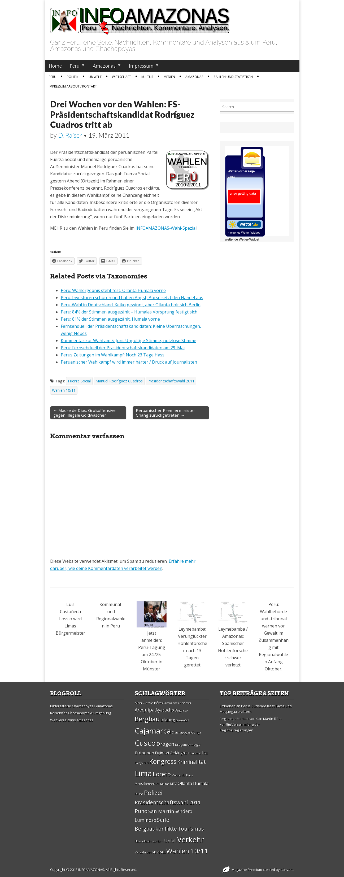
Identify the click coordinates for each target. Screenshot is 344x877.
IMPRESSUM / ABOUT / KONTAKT (73, 86)
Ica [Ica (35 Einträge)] (205, 753)
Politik (72, 77)
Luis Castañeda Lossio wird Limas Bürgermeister (70, 618)
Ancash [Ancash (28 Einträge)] (185, 703)
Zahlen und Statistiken (233, 77)
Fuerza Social (79, 380)
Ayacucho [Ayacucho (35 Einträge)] (164, 710)
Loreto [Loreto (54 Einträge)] (162, 774)
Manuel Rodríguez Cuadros (119, 380)
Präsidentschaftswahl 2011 (170, 380)
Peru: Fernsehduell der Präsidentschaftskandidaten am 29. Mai (123, 348)
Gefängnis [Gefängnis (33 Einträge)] (179, 752)
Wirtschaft (121, 77)
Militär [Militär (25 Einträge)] (164, 784)
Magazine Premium (247, 869)
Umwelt (95, 77)
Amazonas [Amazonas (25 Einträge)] (171, 703)
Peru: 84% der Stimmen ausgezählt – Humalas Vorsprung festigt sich (129, 312)
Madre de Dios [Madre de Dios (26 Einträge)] (182, 775)
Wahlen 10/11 (64, 390)
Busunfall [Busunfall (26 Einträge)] (182, 720)
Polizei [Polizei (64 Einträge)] (153, 792)
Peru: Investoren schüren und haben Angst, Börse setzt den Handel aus (132, 297)
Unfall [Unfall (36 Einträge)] (170, 841)
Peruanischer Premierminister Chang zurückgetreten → (165, 413)
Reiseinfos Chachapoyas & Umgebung (80, 712)
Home (55, 66)
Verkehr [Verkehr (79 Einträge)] (190, 839)
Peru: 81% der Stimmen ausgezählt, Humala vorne (110, 319)
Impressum (141, 66)
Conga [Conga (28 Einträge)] (196, 732)
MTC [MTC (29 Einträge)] (173, 783)
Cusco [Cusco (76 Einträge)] (145, 743)
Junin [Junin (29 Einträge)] (145, 762)
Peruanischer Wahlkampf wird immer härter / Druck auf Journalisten (129, 362)
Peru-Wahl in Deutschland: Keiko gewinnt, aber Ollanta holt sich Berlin (131, 305)
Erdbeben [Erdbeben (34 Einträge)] (144, 752)
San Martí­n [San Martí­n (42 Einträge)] (161, 811)
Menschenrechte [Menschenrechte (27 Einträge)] (147, 784)
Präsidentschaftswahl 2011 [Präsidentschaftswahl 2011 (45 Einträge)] (168, 802)
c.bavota (286, 869)
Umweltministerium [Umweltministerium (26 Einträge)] (149, 841)
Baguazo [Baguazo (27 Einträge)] (181, 710)
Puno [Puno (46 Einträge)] (141, 811)
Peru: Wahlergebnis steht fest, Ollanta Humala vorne (113, 290)
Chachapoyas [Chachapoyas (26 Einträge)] (181, 732)
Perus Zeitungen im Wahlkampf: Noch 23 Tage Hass (112, 355)
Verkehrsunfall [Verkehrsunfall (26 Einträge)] (145, 852)
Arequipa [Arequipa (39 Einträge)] (145, 710)
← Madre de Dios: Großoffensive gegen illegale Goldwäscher (84, 413)
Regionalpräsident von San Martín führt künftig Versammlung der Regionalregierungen (251, 724)
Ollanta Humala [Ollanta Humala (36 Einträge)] (193, 783)
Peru (75, 66)
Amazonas (104, 66)
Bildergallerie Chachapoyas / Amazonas (81, 706)
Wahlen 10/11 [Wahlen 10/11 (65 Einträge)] (187, 850)
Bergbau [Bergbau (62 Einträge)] (147, 718)
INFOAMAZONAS (91, 869)
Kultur (147, 77)
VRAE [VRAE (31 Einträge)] (161, 851)
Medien (169, 77)
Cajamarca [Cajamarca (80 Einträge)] (153, 731)
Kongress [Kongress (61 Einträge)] (162, 761)
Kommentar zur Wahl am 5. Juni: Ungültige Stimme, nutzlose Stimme (128, 340)
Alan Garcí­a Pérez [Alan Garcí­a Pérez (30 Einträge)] (149, 702)
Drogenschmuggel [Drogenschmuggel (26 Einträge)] (188, 745)
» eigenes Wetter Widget (244, 232)
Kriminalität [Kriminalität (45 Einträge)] (191, 761)
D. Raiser (70, 135)
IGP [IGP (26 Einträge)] (137, 763)
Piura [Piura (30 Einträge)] (139, 793)
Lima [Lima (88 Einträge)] (143, 773)
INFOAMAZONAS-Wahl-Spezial (165, 228)
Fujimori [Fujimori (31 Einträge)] (162, 752)
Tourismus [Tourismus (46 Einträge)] (191, 828)
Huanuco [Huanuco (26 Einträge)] (194, 753)
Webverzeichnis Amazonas (71, 720)
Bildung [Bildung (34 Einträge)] (167, 719)
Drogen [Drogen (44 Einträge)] (165, 743)
